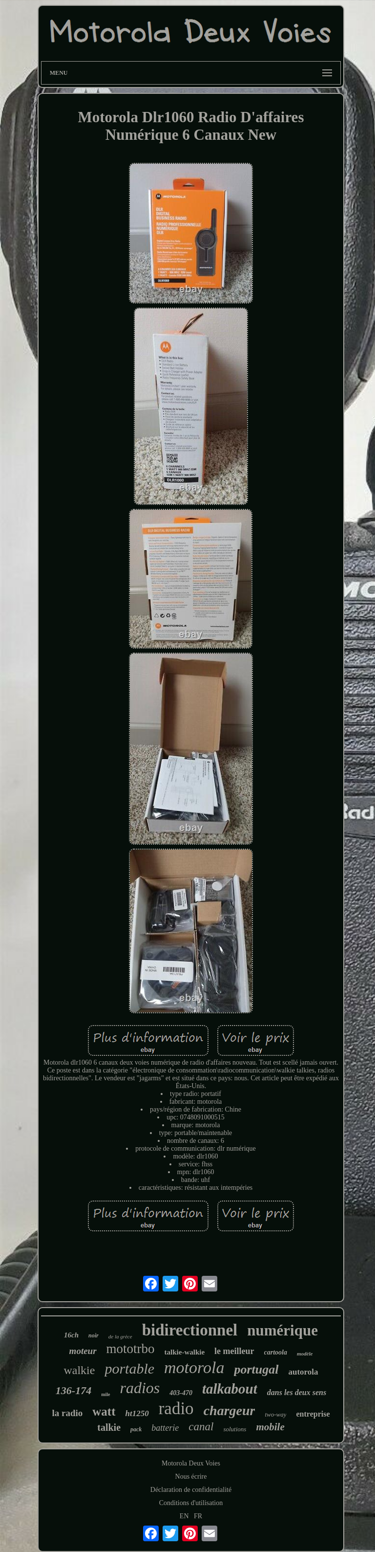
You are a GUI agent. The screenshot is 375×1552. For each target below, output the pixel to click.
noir (93, 1335)
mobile (270, 1427)
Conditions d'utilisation (191, 1503)
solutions (234, 1429)
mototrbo (130, 1348)
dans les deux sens (296, 1392)
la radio (67, 1413)
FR (198, 1516)
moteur (83, 1351)
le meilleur (234, 1351)
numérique (282, 1330)
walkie (79, 1370)
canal (200, 1427)
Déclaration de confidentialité (190, 1489)
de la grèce (120, 1336)
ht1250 (137, 1413)
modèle (304, 1353)
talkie (109, 1427)
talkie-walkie (185, 1352)
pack (136, 1429)
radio (176, 1408)
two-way (275, 1414)
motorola (194, 1367)
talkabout (229, 1389)
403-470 (180, 1393)
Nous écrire (191, 1476)
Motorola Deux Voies (191, 1463)
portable (129, 1368)
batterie (165, 1428)
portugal (256, 1369)
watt (103, 1411)
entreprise (313, 1414)
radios (140, 1388)
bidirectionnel (190, 1330)
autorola (303, 1372)
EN (184, 1516)
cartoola (275, 1352)
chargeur (229, 1410)
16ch (71, 1335)
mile (105, 1394)
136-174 (73, 1390)
